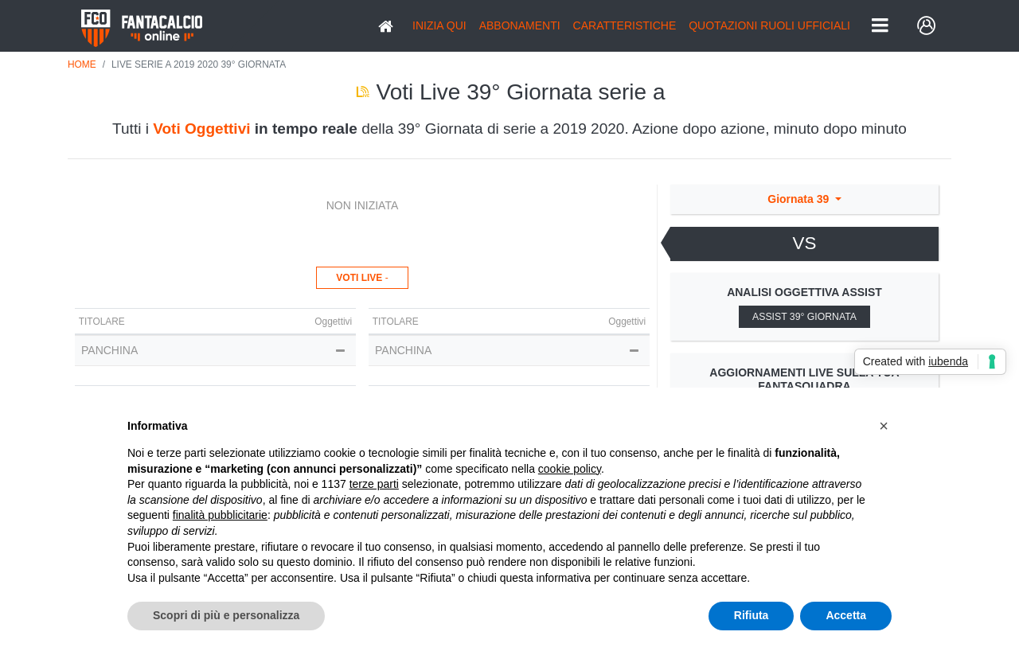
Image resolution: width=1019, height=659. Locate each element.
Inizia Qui (439, 25)
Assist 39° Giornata (804, 316)
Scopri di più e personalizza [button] (226, 615)
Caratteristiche (625, 25)
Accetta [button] (846, 615)
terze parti (374, 484)
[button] (883, 426)
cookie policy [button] (569, 468)
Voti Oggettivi (201, 128)
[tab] (804, 244)
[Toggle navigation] (880, 26)
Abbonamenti (519, 25)
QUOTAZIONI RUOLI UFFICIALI (769, 25)
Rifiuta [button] (751, 615)
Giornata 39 (799, 199)
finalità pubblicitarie (220, 515)
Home (82, 64)
